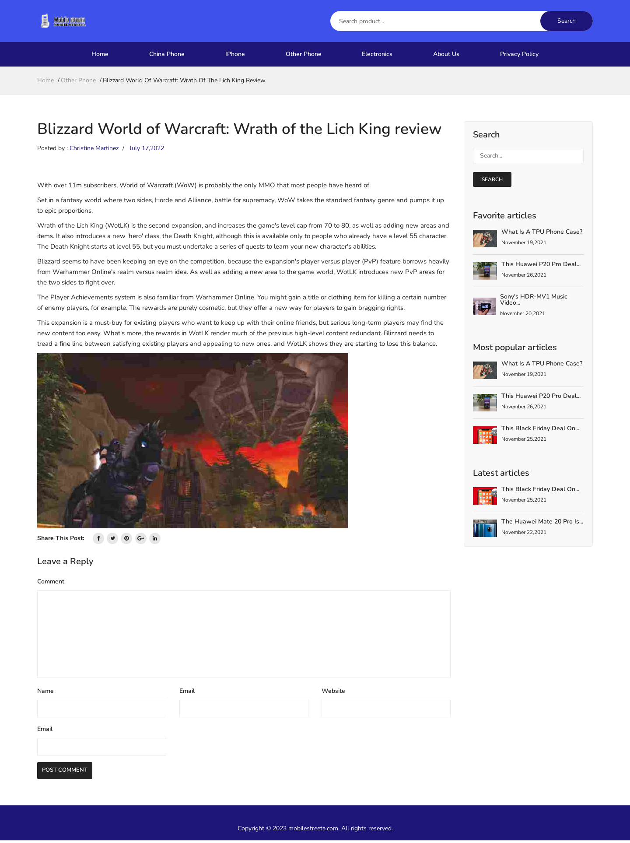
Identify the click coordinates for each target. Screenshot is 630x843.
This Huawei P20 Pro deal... (541, 264)
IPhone (235, 54)
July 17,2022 (147, 148)
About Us (446, 54)
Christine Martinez (94, 148)
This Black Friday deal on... (540, 428)
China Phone (167, 54)
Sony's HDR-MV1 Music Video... (533, 299)
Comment (50, 581)
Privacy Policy (519, 54)
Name (45, 691)
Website (333, 691)
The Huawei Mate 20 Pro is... (542, 521)
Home (99, 54)
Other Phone (304, 54)
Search (566, 21)
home (45, 80)
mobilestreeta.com (313, 831)
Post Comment (69, 772)
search (492, 179)
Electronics (377, 54)
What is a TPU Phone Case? (541, 232)
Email (187, 691)
